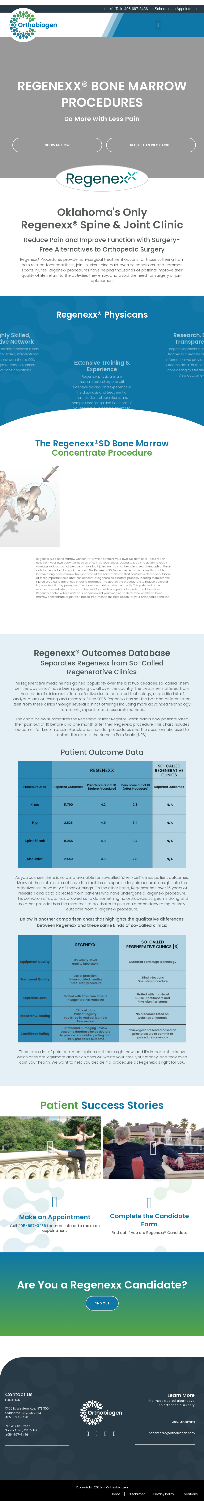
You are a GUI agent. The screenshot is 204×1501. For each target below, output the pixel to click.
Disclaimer (137, 1494)
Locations (190, 1494)
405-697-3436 (32, 1225)
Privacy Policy (163, 1494)
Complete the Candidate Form (149, 1220)
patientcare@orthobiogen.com (172, 1433)
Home (115, 1494)
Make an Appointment (54, 1217)
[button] (158, 25)
